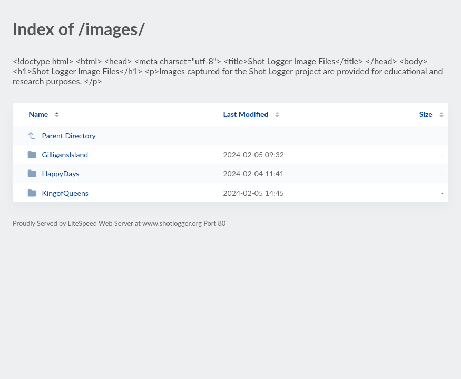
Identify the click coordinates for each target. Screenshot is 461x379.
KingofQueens (58, 192)
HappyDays (53, 173)
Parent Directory (61, 135)
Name (38, 113)
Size (426, 113)
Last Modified (245, 113)
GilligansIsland (57, 154)
